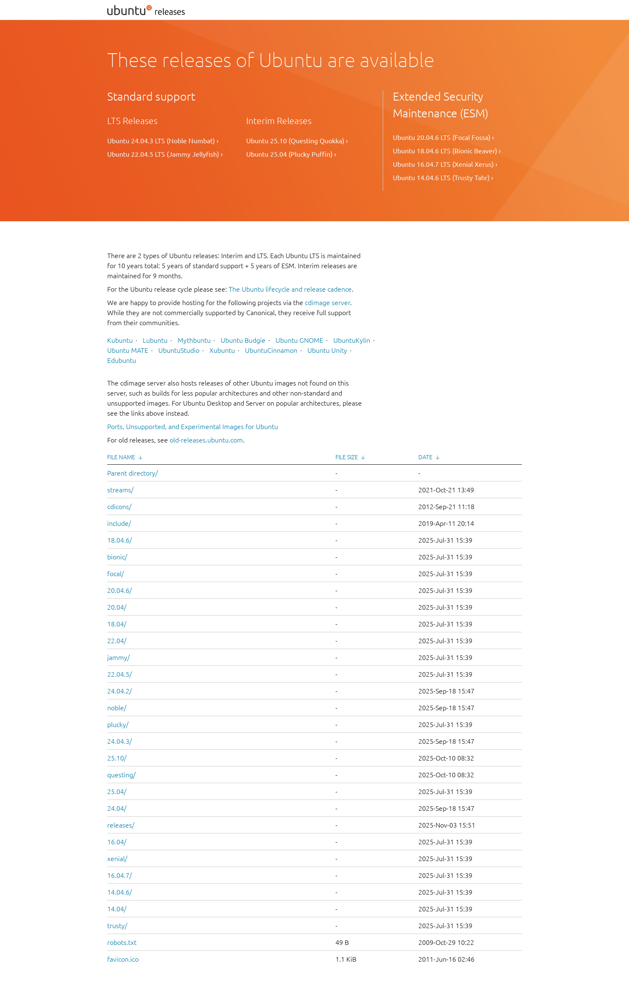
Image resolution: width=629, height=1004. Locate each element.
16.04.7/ (119, 875)
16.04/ (116, 842)
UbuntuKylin (351, 340)
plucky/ (118, 724)
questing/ (121, 775)
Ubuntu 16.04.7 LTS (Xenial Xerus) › (445, 164)
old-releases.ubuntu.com (206, 440)
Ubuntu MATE (127, 350)
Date (425, 457)
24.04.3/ (119, 741)
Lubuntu (155, 340)
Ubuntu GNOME (299, 340)
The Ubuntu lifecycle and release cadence (290, 289)
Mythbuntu (194, 340)
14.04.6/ (119, 892)
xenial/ (117, 858)
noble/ (116, 708)
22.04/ (116, 640)
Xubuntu (222, 350)
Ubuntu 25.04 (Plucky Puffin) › (291, 154)
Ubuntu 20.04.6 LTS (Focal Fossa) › (443, 137)
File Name (121, 457)
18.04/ (116, 624)
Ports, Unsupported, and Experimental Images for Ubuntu (192, 426)
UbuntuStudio (178, 350)
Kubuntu (120, 340)
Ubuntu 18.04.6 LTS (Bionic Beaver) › (447, 151)
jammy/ (118, 657)
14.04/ (116, 909)
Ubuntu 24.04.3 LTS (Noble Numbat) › (163, 141)
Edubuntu (121, 360)
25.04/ (116, 791)
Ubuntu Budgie (243, 340)
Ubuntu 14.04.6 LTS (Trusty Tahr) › (443, 177)
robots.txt (122, 942)
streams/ (120, 490)
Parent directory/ (132, 473)
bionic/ (117, 557)
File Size (346, 457)
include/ (119, 523)
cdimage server (327, 302)
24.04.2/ (119, 691)
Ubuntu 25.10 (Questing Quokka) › (297, 141)
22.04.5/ (119, 674)
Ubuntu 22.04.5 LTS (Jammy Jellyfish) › (165, 154)
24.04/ (116, 808)
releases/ (120, 825)
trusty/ (117, 925)
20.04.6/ (119, 590)
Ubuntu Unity (327, 350)
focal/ (115, 573)
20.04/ (116, 607)
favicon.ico (123, 959)
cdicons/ (119, 506)
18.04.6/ (119, 540)
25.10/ (116, 758)
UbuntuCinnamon (271, 350)
